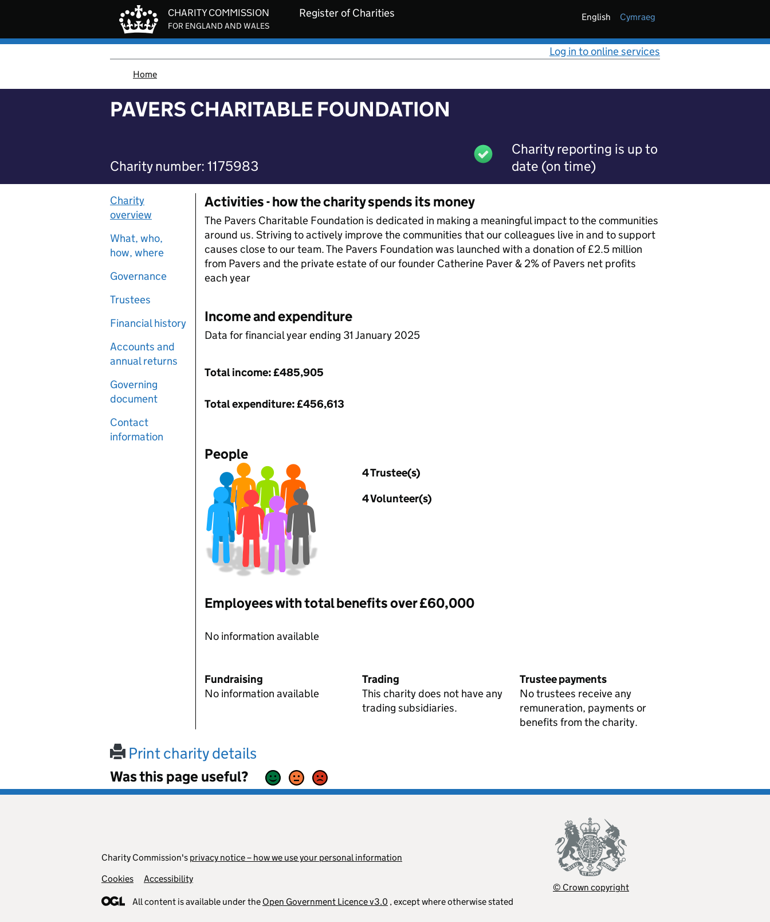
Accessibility (168, 878)
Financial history (148, 323)
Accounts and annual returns (144, 354)
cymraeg (637, 16)
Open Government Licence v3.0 (325, 901)
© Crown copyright (591, 887)
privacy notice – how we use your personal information (296, 857)
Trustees (130, 299)
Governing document (134, 391)
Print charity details (183, 753)
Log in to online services (604, 51)
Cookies (117, 878)
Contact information (136, 429)
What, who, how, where (137, 245)
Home (145, 74)
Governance (138, 276)
